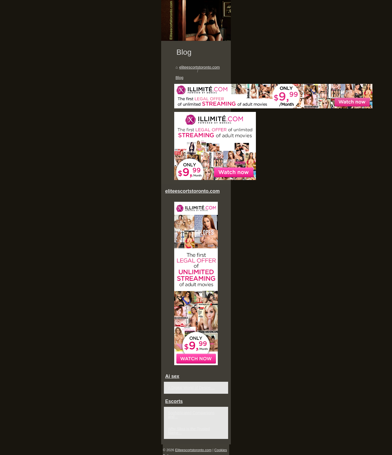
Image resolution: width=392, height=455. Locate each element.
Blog (87, 228)
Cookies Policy (95, 449)
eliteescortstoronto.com (58, 228)
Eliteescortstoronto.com (63, 449)
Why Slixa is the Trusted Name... (312, 432)
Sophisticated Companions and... (313, 420)
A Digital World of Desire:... (307, 395)
